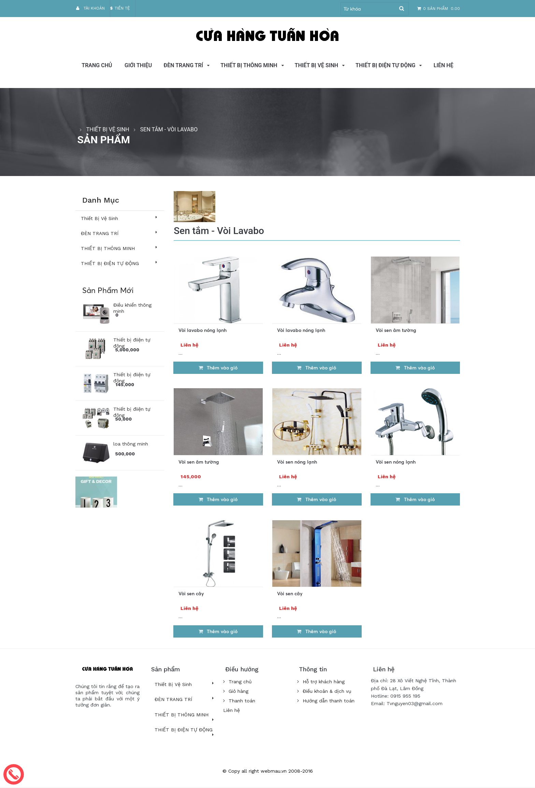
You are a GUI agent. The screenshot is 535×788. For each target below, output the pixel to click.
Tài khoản (90, 8)
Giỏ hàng (236, 691)
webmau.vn (274, 771)
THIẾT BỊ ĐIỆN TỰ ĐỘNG (385, 65)
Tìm (401, 8)
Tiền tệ (120, 8)
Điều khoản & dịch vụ (324, 691)
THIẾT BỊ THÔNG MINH (248, 65)
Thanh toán (239, 700)
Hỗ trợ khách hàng (321, 681)
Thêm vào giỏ (218, 367)
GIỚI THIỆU (138, 65)
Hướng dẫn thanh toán (326, 700)
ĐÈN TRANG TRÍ (183, 65)
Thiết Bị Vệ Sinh (316, 65)
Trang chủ (97, 65)
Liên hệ (443, 65)
